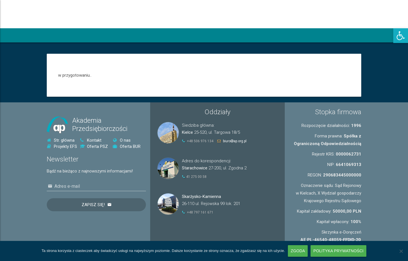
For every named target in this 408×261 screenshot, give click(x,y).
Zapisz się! (93, 204)
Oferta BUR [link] (127, 146)
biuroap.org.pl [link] (234, 141)
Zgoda (298, 251)
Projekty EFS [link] (62, 146)
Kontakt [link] (90, 140)
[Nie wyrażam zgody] (401, 251)
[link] (400, 35)
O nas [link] (122, 140)
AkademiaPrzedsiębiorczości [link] (100, 125)
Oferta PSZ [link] (94, 146)
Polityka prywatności (338, 251)
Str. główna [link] (61, 140)
